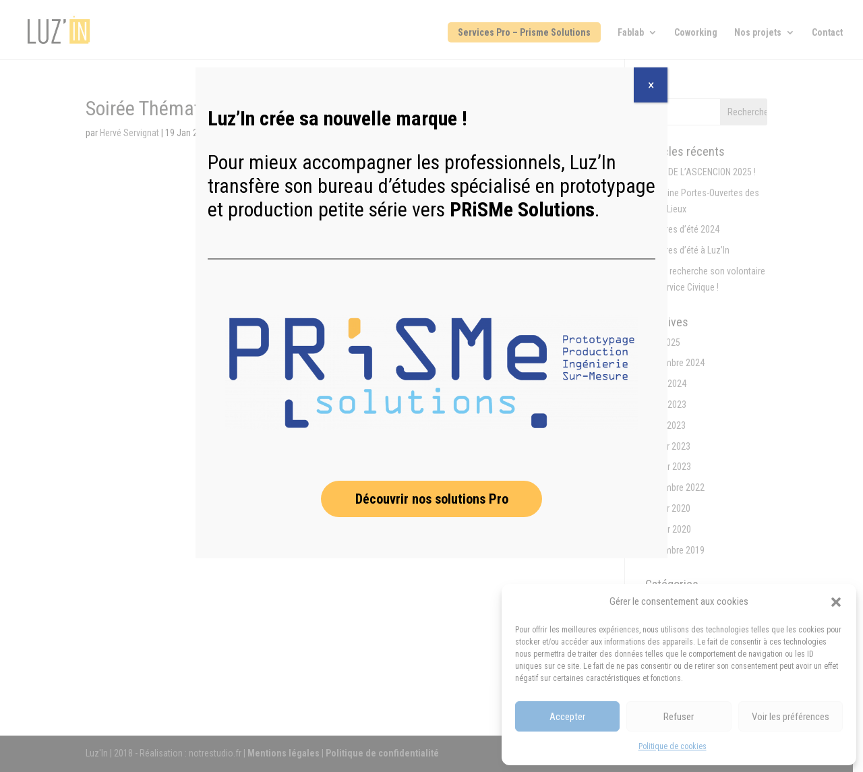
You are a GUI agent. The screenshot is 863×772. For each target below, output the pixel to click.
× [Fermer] (651, 85)
